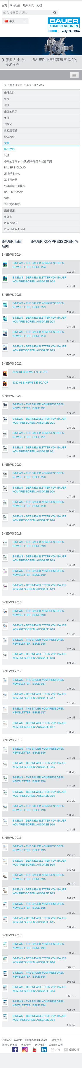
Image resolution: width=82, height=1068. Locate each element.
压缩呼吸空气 (12, 173)
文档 (39, 5)
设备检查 (9, 136)
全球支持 (9, 92)
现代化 (8, 124)
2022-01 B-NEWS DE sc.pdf (30, 382)
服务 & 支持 (16, 84)
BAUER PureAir (13, 192)
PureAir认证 (11, 223)
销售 (6, 198)
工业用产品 (10, 179)
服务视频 (9, 210)
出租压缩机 (10, 130)
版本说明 (26, 1044)
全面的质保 (10, 111)
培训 (6, 105)
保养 (6, 98)
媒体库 (8, 216)
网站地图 (15, 5)
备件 (6, 117)
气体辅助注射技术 (14, 185)
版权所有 (56, 1039)
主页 (4, 5)
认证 (6, 155)
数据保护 (40, 1044)
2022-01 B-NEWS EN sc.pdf (30, 372)
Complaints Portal (14, 229)
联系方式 (28, 5)
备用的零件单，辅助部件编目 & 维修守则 (28, 161)
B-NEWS (9, 149)
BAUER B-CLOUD (15, 167)
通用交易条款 (12, 204)
